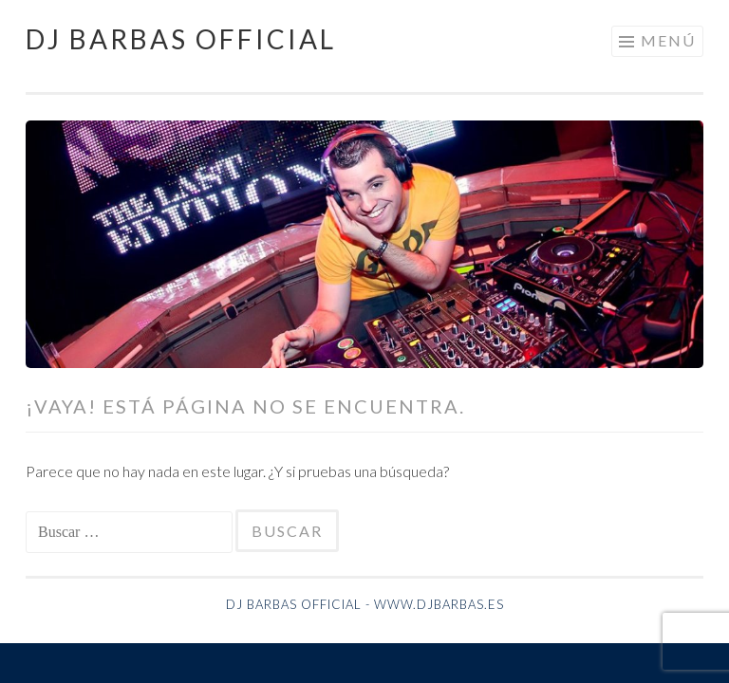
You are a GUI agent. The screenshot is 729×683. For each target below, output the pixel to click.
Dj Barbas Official (181, 39)
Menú (668, 40)
